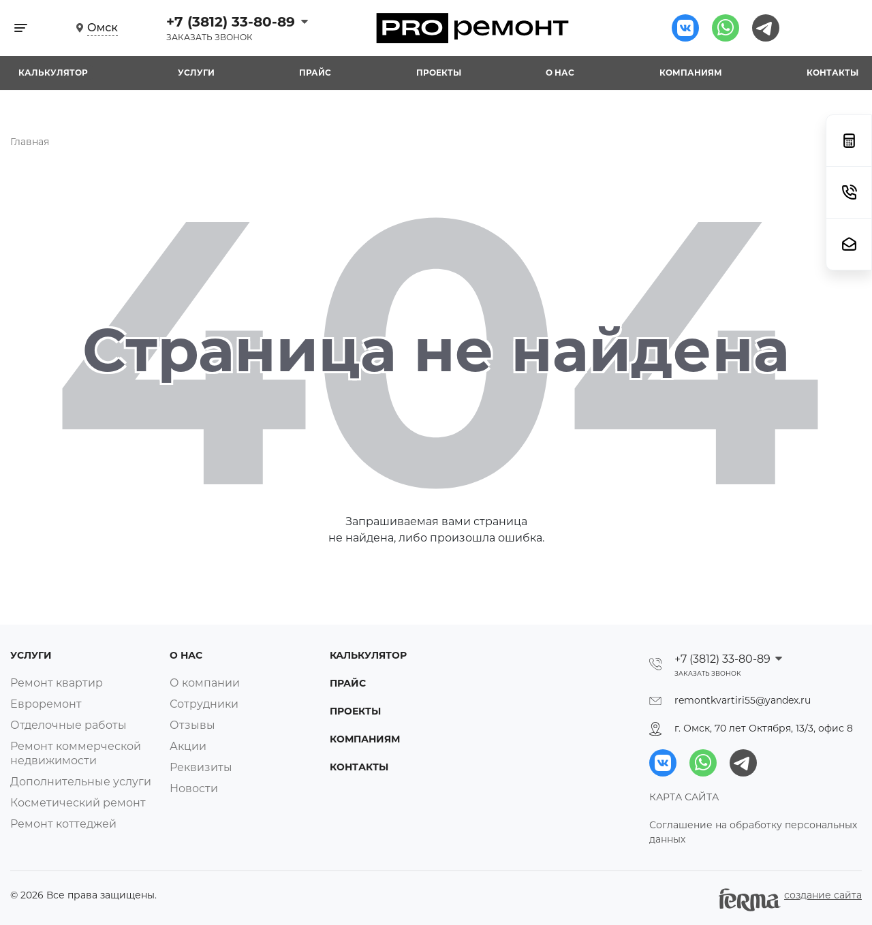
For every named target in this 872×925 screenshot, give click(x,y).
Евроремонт (46, 703)
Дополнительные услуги (80, 781)
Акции (188, 746)
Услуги (196, 72)
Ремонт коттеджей (63, 823)
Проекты (438, 72)
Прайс (315, 72)
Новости (194, 788)
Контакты (832, 72)
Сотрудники (204, 703)
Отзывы (192, 725)
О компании (205, 682)
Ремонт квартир (56, 682)
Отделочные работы (68, 725)
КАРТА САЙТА (684, 797)
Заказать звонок (209, 37)
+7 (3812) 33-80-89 (232, 21)
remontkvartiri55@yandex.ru (742, 700)
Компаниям (690, 72)
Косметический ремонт (78, 802)
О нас (560, 72)
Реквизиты (201, 767)
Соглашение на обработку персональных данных (753, 832)
